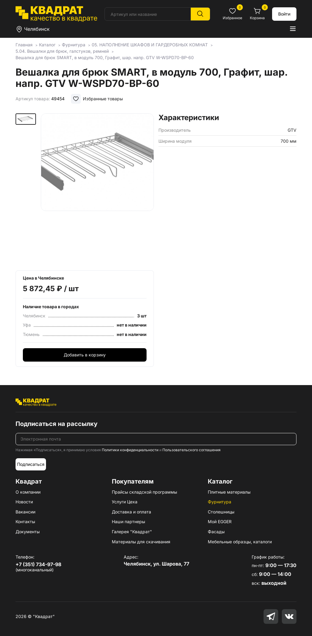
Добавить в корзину (85, 354)
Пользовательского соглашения (191, 450)
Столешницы (221, 511)
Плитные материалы (229, 492)
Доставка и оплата (131, 511)
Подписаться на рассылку (57, 423)
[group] (97, 189)
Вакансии (25, 511)
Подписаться (30, 464)
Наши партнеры (128, 521)
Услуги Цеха (124, 501)
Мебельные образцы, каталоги (240, 541)
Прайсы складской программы (144, 492)
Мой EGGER (220, 521)
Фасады (216, 531)
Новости (24, 501)
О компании (28, 492)
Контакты (25, 521)
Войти (284, 13)
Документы (28, 531)
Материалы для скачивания (141, 541)
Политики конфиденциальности (130, 450)
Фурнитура (219, 501)
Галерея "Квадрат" (132, 531)
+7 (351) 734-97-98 (38, 564)
